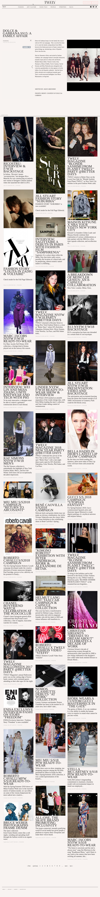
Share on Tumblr (27, 47)
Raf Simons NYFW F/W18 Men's (14, 460)
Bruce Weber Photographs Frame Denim (16, 825)
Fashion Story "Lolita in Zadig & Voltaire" (18, 271)
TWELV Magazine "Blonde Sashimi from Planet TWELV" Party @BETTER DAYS (81, 563)
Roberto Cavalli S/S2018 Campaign (17, 560)
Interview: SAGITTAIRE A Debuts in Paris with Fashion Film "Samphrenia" (49, 245)
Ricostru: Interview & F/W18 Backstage (15, 167)
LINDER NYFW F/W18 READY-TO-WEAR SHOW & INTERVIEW (50, 391)
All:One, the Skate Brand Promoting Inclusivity (47, 821)
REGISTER (87, 2)
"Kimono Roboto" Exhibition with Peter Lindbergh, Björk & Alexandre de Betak (50, 560)
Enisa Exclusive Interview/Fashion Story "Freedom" (18, 713)
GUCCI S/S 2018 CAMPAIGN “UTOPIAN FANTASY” (79, 501)
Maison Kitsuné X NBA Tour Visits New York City (82, 226)
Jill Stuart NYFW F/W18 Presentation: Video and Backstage (80, 388)
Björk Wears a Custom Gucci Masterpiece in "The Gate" (81, 702)
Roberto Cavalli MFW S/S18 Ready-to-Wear (17, 780)
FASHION (21, 7)
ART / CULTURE (31, 7)
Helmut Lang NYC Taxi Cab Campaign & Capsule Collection (48, 603)
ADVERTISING (23, 889)
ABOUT (3, 889)
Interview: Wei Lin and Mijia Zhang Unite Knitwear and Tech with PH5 (17, 392)
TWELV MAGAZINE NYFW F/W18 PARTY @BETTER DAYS (50, 316)
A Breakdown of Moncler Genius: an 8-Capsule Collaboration (82, 280)
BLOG (71, 7)
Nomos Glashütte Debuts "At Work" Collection (46, 694)
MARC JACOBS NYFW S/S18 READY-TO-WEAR (82, 842)
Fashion (5, 41)
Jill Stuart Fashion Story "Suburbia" (49, 198)
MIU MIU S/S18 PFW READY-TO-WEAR (48, 762)
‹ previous (35, 866)
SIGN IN (95, 2)
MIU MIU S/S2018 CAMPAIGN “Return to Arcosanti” (17, 506)
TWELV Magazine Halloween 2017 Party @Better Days (18, 667)
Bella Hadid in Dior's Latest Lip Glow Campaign (82, 454)
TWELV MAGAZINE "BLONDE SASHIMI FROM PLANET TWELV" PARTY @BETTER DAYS (81, 166)
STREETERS (62, 7)
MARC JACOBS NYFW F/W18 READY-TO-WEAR (18, 338)
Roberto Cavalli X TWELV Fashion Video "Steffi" (50, 649)
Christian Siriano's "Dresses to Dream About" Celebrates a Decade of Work (81, 638)
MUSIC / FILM (43, 7)
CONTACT (10, 889)
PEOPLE (53, 7)
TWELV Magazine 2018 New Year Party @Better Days (50, 449)
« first (28, 866)
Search (4, 6)
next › (66, 866)
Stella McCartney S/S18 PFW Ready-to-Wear (83, 773)
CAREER (15, 889)
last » (71, 866)
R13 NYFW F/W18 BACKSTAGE (81, 328)
